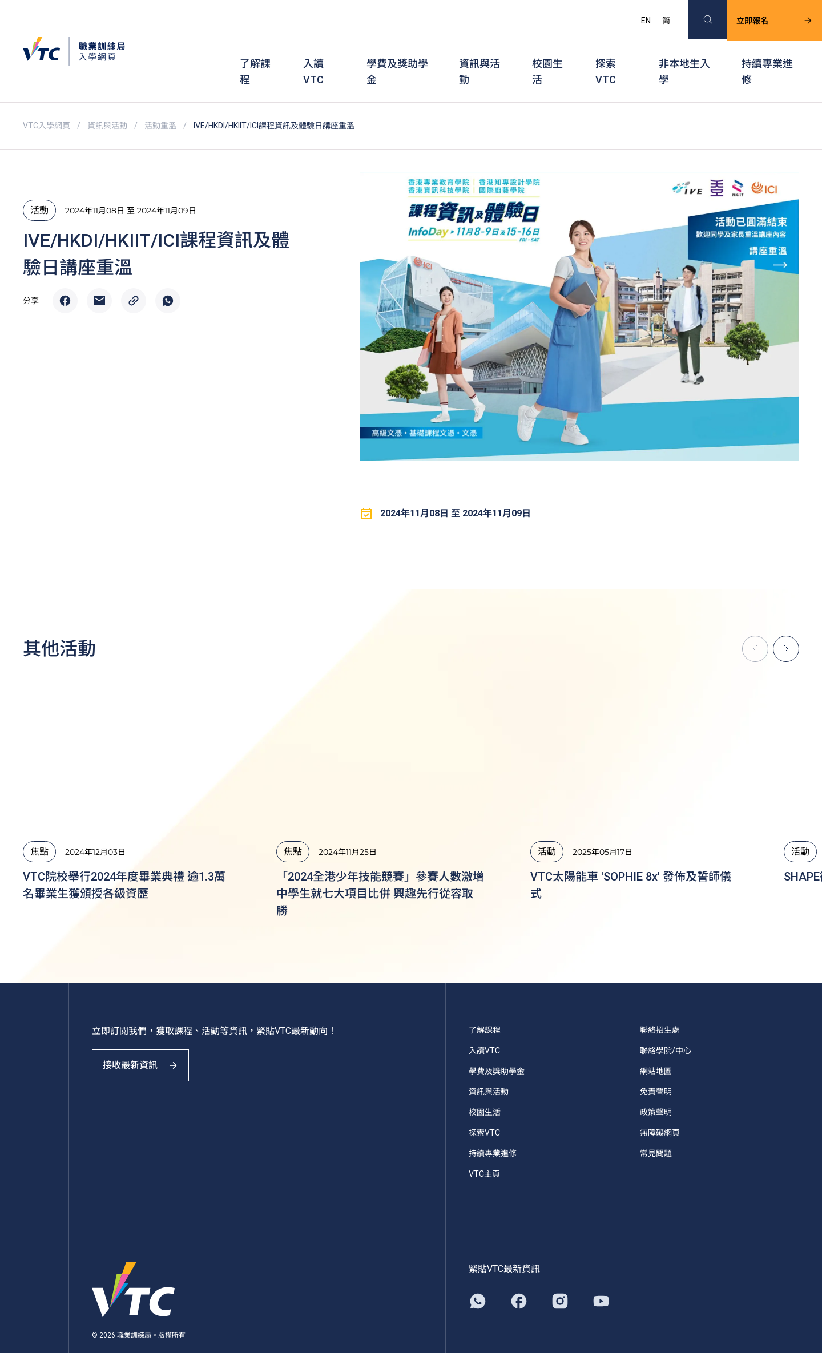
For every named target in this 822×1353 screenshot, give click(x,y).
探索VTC (605, 52)
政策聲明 (656, 1083)
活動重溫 (160, 97)
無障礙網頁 (660, 1104)
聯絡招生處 (660, 1001)
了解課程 (255, 52)
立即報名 (761, 15)
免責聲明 (656, 1063)
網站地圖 (656, 1042)
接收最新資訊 (148, 1046)
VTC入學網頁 (46, 97)
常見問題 (656, 1124)
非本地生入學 (684, 52)
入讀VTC (313, 52)
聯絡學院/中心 (665, 1022)
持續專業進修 (767, 52)
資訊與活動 (479, 52)
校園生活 (547, 52)
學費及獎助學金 (397, 52)
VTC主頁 (484, 1145)
